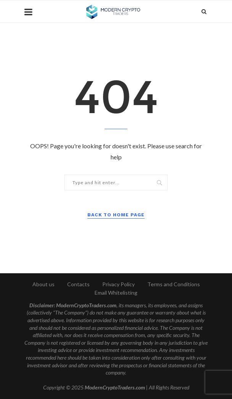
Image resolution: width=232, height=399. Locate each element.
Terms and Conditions (173, 284)
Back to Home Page (116, 214)
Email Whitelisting (116, 292)
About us (43, 284)
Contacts (78, 284)
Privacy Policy (118, 284)
